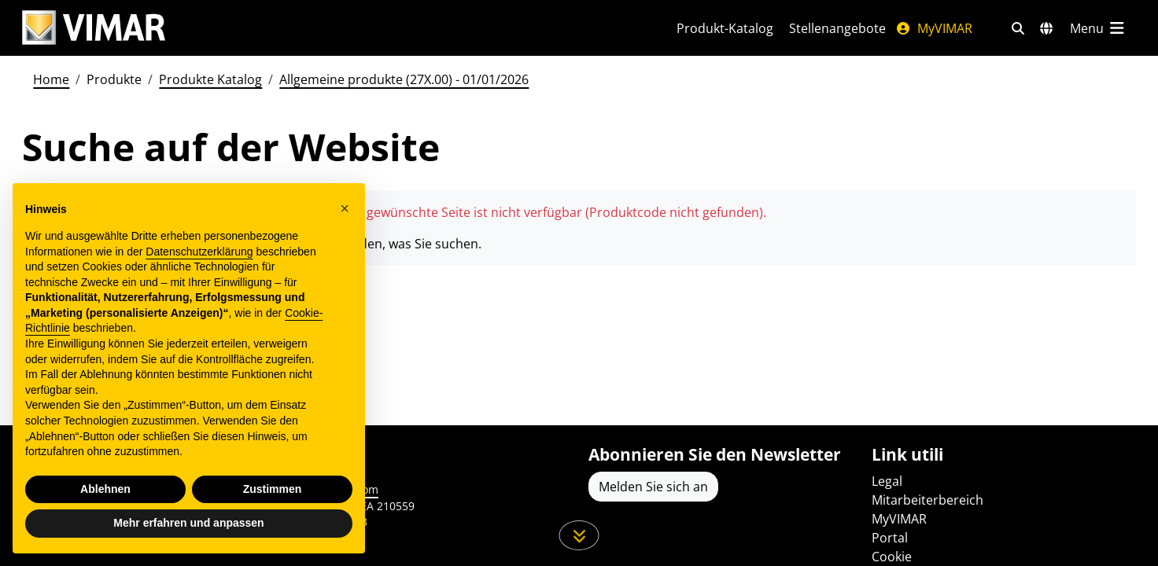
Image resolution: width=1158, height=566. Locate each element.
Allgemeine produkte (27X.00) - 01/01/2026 (404, 79)
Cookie (892, 556)
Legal (887, 481)
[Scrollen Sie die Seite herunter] (579, 535)
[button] (344, 208)
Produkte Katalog (210, 79)
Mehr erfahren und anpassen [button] (188, 522)
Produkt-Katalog (725, 28)
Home (51, 79)
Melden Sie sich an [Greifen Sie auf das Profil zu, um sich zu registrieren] (653, 486)
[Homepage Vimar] (93, 28)
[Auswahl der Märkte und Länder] (1046, 28)
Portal (890, 537)
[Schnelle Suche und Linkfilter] (1018, 28)
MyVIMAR (933, 28)
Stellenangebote (837, 28)
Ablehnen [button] (105, 489)
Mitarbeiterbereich (927, 500)
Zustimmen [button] (272, 489)
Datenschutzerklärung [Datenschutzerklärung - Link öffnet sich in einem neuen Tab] (199, 251)
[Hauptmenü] (1098, 28)
